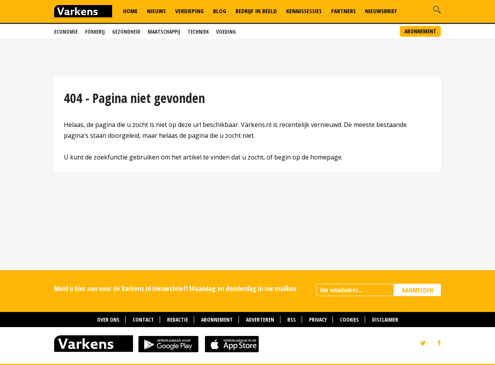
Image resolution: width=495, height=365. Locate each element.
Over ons (108, 319)
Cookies (349, 319)
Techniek (198, 31)
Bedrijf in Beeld (256, 11)
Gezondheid (126, 31)
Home (130, 11)
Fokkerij (95, 31)
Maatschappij (164, 31)
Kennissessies (304, 11)
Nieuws (156, 11)
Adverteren (260, 319)
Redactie (177, 319)
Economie (66, 31)
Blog (219, 11)
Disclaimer (385, 319)
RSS (291, 319)
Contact (143, 319)
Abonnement (420, 31)
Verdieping (189, 11)
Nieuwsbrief (381, 11)
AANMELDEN (417, 290)
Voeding (226, 31)
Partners (343, 11)
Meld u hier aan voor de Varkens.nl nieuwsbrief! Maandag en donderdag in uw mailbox (175, 288)
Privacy (318, 319)
